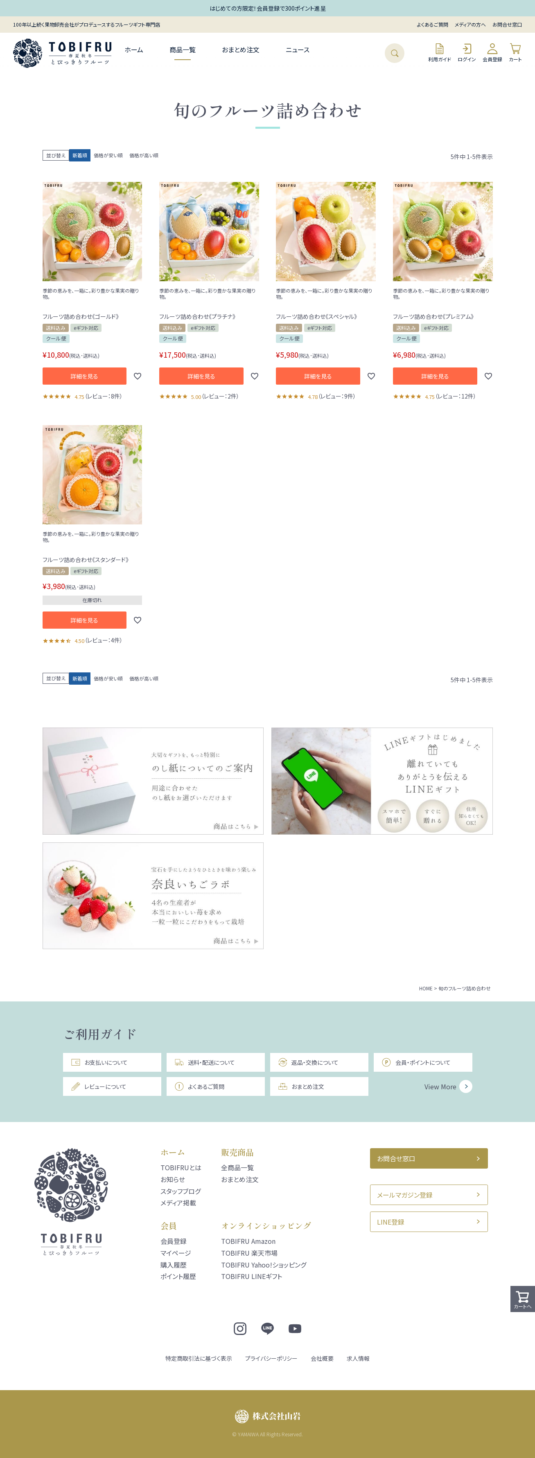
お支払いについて (99, 1062)
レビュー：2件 (220, 396)
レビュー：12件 (456, 396)
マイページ (175, 1253)
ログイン (467, 53)
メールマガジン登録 (405, 1195)
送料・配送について (204, 1062)
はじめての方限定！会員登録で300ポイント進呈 (268, 8)
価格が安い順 (108, 155)
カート (515, 53)
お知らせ (172, 1179)
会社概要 (322, 1358)
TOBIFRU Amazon (248, 1241)
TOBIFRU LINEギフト (251, 1276)
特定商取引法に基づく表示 (198, 1358)
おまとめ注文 (241, 49)
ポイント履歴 (178, 1276)
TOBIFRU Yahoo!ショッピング (263, 1265)
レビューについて (98, 1086)
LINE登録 (390, 1222)
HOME (426, 988)
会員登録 (492, 53)
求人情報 (358, 1358)
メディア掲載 (178, 1202)
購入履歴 (173, 1265)
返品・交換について (308, 1062)
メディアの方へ (470, 24)
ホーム (133, 49)
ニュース (297, 49)
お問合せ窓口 (507, 24)
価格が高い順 (143, 155)
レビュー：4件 (103, 640)
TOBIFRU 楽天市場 (249, 1253)
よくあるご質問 (432, 24)
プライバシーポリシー (271, 1358)
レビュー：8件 (103, 396)
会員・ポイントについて (415, 1062)
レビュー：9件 (337, 396)
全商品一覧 (237, 1167)
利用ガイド (439, 53)
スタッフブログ (180, 1191)
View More (440, 1086)
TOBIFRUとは (180, 1167)
